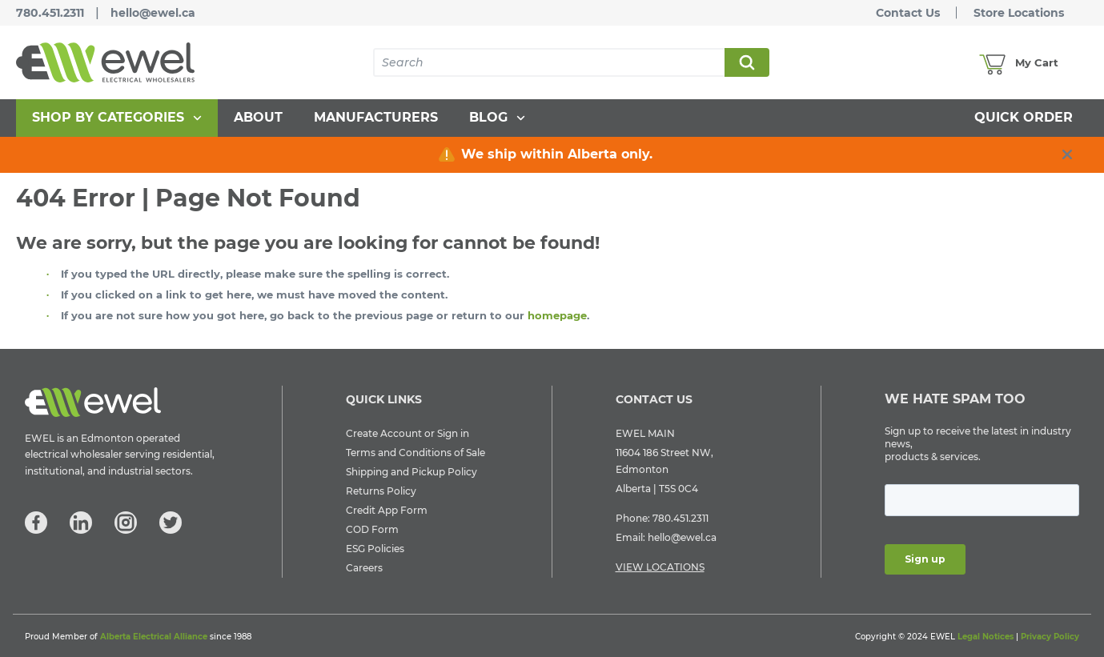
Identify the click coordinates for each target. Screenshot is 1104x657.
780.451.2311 (50, 13)
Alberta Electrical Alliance (153, 636)
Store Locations (1019, 13)
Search (746, 62)
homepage (557, 315)
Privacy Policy (1050, 636)
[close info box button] (1067, 154)
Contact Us (908, 13)
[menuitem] (117, 118)
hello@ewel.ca (152, 13)
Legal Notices (985, 636)
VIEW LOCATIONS (660, 567)
